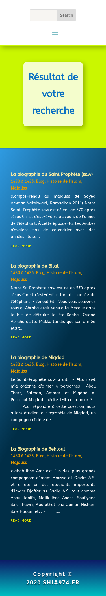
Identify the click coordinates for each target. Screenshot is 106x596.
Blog (40, 181)
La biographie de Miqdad (37, 357)
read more (21, 245)
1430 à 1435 (22, 181)
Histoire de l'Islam (64, 181)
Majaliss (19, 188)
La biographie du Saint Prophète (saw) (52, 174)
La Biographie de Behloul (38, 449)
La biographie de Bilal (35, 266)
